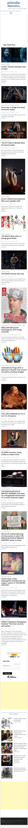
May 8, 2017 (15, 241)
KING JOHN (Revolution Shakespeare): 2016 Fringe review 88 (11, 329)
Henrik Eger (4, 374)
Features (7, 365)
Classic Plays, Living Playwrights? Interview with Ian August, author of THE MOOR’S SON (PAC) (13, 582)
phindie (3, 820)
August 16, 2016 (12, 418)
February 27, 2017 (13, 276)
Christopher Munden (6, 147)
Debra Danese (17, 751)
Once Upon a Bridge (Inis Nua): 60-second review (13, 108)
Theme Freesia (14, 820)
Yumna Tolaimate (18, 737)
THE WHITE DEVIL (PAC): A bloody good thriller (11, 237)
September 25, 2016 (16, 334)
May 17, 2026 (14, 71)
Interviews (4, 576)
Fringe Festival (5, 325)
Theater (8, 64)
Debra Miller (4, 500)
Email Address (6, 665)
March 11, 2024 (14, 112)
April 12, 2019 (15, 147)
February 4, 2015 (14, 587)
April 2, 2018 (12, 203)
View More (3, 82)
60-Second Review (5, 104)
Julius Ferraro (4, 203)
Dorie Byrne (4, 418)
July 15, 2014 (11, 628)
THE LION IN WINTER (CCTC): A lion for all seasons (13, 415)
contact (14, 8)
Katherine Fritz (4, 587)
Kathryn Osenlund (5, 71)
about (9, 8)
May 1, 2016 (11, 500)
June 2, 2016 (15, 457)
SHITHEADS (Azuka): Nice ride (12, 274)
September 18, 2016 (13, 374)
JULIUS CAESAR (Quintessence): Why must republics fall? (13, 200)
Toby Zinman (4, 276)
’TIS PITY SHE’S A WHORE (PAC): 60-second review (13, 144)
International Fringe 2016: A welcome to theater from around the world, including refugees (14, 370)
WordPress (19, 820)
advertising (19, 8)
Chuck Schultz (17, 721)
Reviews (3, 64)
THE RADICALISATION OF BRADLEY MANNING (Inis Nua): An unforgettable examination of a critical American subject (13, 494)
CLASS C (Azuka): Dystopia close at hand (13, 68)
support (25, 8)
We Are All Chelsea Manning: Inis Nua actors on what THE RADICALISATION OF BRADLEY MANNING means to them (12, 537)
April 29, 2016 (15, 543)
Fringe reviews (12, 325)
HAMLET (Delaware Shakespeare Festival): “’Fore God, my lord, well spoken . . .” (13, 624)
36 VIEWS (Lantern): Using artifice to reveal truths (11, 453)
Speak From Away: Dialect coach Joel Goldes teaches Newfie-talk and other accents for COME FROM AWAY (20, 747)
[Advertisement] (14, 28)
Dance (2, 365)
